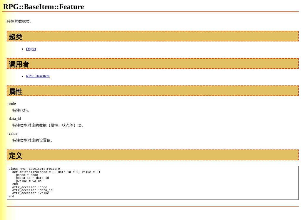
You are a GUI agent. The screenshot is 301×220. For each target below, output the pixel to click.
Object (31, 49)
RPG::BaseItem (38, 76)
